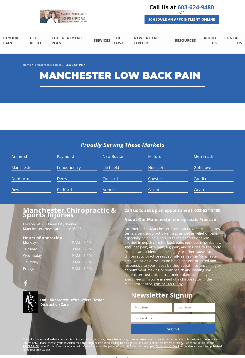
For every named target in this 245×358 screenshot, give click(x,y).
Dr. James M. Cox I (167, 343)
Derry (62, 175)
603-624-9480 (196, 7)
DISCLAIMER (31, 343)
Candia (200, 175)
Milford (154, 153)
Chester (155, 175)
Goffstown (203, 164)
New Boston (114, 153)
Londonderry (69, 164)
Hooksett (156, 164)
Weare (199, 186)
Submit (173, 326)
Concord (110, 175)
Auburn (110, 186)
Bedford (64, 186)
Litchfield (111, 164)
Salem (153, 186)
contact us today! (168, 280)
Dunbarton (21, 175)
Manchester (22, 164)
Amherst (19, 153)
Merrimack (203, 153)
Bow (15, 186)
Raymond (65, 153)
